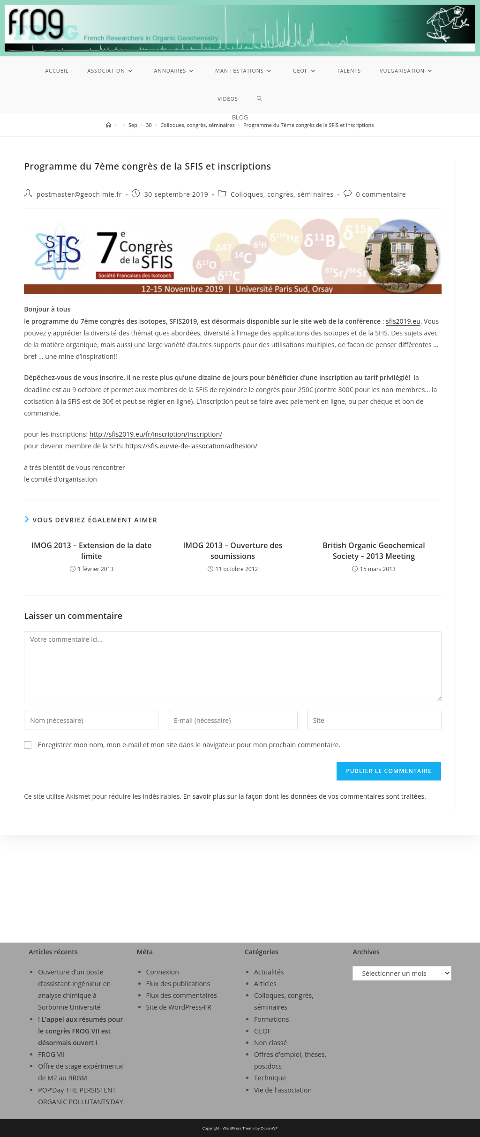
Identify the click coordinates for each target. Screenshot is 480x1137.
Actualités (269, 971)
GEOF (262, 1030)
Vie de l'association (283, 1089)
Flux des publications (178, 983)
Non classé (270, 1042)
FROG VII (51, 1054)
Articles (265, 983)
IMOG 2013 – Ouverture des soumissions (232, 550)
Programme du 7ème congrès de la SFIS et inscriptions (308, 124)
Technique (270, 1077)
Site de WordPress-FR (178, 1007)
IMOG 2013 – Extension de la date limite (91, 550)
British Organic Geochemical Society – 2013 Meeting (373, 550)
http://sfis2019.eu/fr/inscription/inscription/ (156, 434)
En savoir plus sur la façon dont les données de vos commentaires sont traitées (303, 796)
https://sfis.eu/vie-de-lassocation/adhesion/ (191, 445)
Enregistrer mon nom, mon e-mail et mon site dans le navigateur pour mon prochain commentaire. (189, 744)
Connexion (162, 971)
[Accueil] (108, 124)
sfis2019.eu (403, 321)
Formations (271, 1019)
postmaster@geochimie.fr (79, 194)
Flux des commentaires (181, 995)
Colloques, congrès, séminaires (282, 194)
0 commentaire (381, 194)
